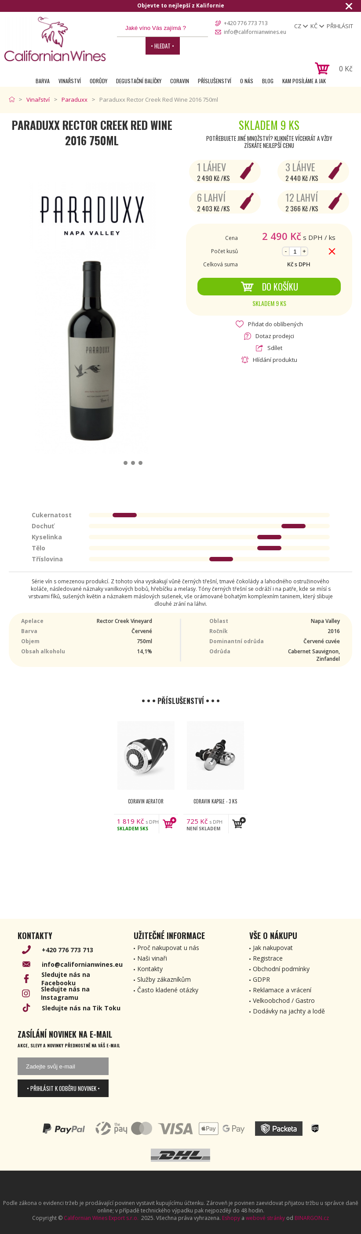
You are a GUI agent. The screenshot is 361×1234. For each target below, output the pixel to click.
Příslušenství (214, 81)
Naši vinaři (152, 958)
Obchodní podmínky (281, 969)
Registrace (268, 958)
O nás (246, 81)
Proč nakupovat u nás (168, 947)
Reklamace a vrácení (282, 990)
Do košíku (269, 286)
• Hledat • (162, 45)
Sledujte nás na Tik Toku (81, 1008)
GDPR (261, 979)
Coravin (179, 81)
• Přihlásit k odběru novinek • (63, 1088)
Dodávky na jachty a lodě (289, 1011)
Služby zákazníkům (164, 979)
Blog (267, 81)
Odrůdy (98, 81)
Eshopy (231, 1218)
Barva (43, 81)
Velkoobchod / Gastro (284, 1000)
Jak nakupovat (273, 947)
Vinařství (69, 81)
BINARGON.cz (312, 1218)
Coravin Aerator (146, 801)
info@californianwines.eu (255, 32)
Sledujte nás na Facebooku (65, 978)
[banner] (55, 39)
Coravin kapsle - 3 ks (215, 801)
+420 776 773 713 (246, 23)
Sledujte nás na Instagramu (65, 993)
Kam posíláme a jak (304, 81)
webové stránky (265, 1218)
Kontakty (150, 969)
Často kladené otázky (167, 990)
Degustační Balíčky (138, 81)
